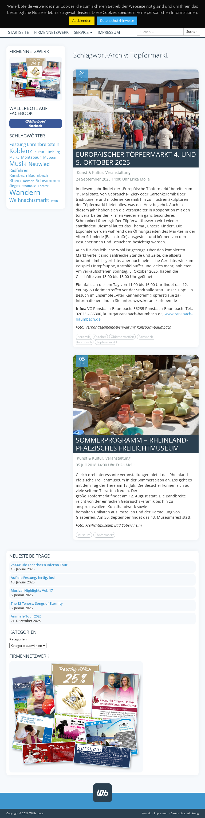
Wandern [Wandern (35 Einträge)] (25, 192)
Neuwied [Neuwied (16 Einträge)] (39, 164)
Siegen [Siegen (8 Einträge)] (14, 185)
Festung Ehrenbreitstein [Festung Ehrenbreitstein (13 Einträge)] (34, 144)
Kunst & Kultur (90, 172)
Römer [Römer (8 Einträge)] (28, 181)
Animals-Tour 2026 (26, 616)
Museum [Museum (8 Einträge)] (50, 157)
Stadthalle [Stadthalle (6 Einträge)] (29, 186)
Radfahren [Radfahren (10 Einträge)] (18, 170)
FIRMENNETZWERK (51, 32)
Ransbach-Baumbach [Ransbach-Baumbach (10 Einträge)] (28, 175)
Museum (83, 535)
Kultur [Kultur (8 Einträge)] (39, 152)
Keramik (83, 336)
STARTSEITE (18, 32)
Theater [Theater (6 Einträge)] (43, 186)
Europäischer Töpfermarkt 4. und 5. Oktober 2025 (136, 158)
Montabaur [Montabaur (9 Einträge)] (31, 157)
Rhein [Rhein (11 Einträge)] (15, 180)
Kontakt (147, 813)
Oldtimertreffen (122, 336)
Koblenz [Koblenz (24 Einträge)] (20, 151)
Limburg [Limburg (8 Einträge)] (53, 152)
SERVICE (83, 32)
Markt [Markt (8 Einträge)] (14, 157)
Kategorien (18, 639)
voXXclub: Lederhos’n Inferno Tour (39, 564)
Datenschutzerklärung (185, 813)
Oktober (100, 336)
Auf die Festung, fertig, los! (33, 577)
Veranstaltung (118, 172)
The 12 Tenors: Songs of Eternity (37, 603)
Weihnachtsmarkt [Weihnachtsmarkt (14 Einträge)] (29, 200)
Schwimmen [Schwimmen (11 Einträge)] (48, 180)
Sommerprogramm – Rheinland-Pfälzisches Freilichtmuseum (132, 443)
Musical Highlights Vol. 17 (32, 590)
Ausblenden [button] (81, 20)
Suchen (191, 31)
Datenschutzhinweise (117, 20)
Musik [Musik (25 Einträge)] (17, 164)
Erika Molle (140, 179)
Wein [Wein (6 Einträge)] (54, 201)
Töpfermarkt (105, 342)
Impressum (161, 813)
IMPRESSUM (109, 32)
